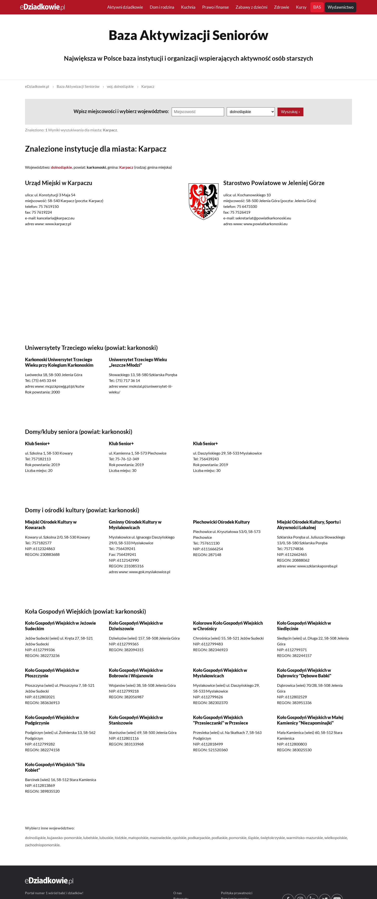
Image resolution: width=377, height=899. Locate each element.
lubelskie (90, 837)
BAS (317, 7)
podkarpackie (199, 837)
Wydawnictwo (340, 7)
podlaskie (219, 837)
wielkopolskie (335, 837)
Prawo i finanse (215, 7)
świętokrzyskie (272, 837)
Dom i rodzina (162, 7)
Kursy (301, 7)
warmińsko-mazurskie (304, 837)
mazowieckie (160, 837)
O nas (177, 893)
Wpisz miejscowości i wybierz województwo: (122, 111)
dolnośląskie (35, 837)
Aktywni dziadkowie (125, 7)
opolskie (179, 837)
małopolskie (138, 837)
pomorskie (237, 837)
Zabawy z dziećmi (251, 7)
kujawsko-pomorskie (64, 837)
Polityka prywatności (236, 893)
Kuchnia (188, 7)
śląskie (253, 837)
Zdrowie (281, 7)
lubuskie (106, 837)
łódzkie (121, 837)
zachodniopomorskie (42, 844)
